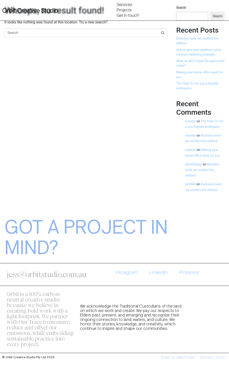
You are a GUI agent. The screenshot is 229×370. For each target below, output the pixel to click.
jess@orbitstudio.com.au (47, 274)
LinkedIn (158, 272)
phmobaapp (193, 164)
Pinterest (189, 272)
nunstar (190, 121)
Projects (124, 10)
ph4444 (190, 184)
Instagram (126, 272)
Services (124, 5)
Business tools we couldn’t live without (202, 169)
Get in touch (128, 16)
